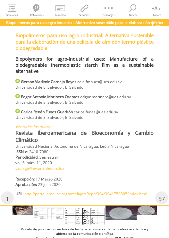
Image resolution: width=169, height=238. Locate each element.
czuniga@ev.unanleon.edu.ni (40, 168)
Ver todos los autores (34, 126)
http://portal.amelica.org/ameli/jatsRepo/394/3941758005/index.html (85, 194)
